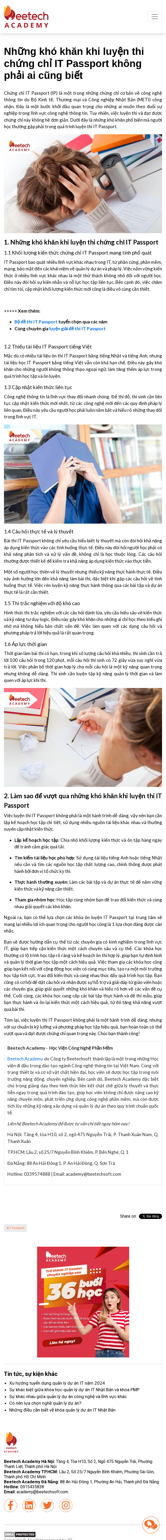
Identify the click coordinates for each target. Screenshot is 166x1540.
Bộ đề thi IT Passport (36, 321)
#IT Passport (15, 1228)
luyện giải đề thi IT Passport (77, 328)
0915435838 (32, 1486)
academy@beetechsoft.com (36, 1491)
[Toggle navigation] (154, 16)
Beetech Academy (25, 1058)
